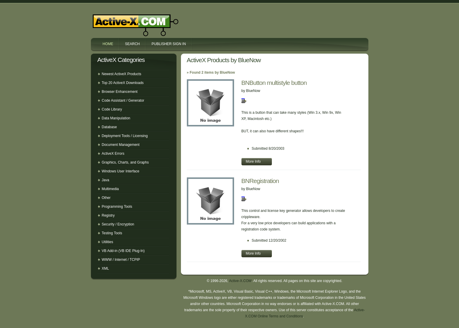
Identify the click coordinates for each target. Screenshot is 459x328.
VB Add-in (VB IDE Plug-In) (123, 251)
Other (106, 198)
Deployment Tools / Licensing (125, 136)
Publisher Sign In (169, 44)
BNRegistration (260, 180)
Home (108, 44)
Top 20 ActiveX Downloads (123, 83)
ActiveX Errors (113, 153)
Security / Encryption (118, 224)
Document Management (121, 145)
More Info (253, 161)
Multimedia (110, 189)
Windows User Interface (120, 171)
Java (105, 180)
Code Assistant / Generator (123, 100)
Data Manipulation (116, 118)
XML (105, 268)
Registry (108, 215)
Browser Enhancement (120, 92)
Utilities (107, 242)
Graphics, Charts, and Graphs (125, 162)
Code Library (112, 109)
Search (132, 44)
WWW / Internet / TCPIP (121, 260)
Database (109, 127)
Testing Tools (112, 233)
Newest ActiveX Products (121, 74)
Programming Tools (117, 207)
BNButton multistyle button (274, 82)
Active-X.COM (123, 20)
